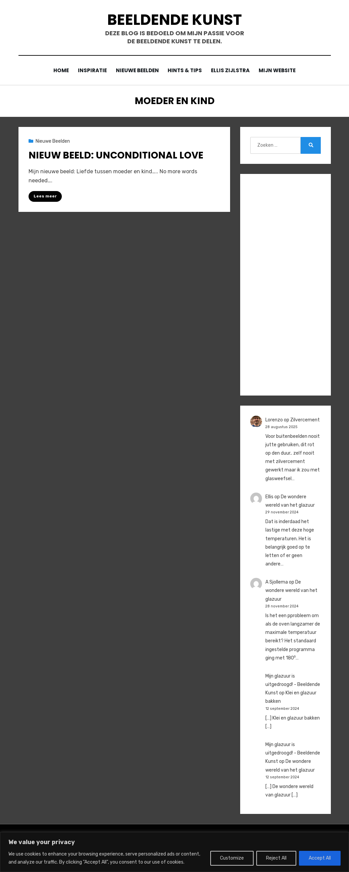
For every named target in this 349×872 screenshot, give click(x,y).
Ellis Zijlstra (232, 70)
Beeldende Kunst (174, 19)
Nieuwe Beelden (136, 70)
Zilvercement (305, 420)
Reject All (276, 858)
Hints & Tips (185, 70)
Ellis (269, 497)
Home (58, 70)
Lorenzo (274, 420)
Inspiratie (90, 70)
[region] (174, 852)
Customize (232, 858)
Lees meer (45, 196)
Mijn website (279, 70)
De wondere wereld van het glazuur (291, 590)
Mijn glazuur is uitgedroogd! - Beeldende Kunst (292, 684)
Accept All (320, 858)
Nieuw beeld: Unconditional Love (116, 155)
